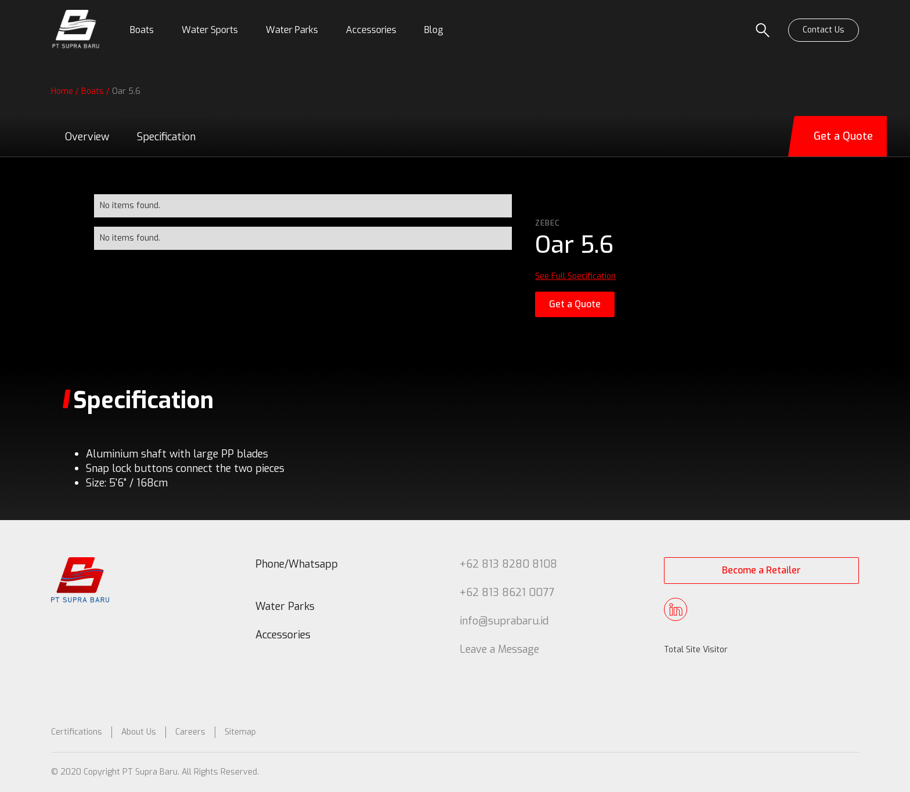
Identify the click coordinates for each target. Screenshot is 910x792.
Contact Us (823, 29)
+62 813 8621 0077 (507, 593)
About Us (138, 731)
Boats (92, 91)
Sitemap (240, 731)
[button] (142, 30)
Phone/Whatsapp (296, 564)
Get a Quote (575, 304)
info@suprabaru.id (504, 621)
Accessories (282, 635)
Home (62, 91)
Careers (190, 731)
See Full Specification (575, 276)
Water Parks (285, 606)
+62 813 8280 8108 (508, 564)
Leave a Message (499, 649)
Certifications (76, 731)
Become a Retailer (761, 570)
